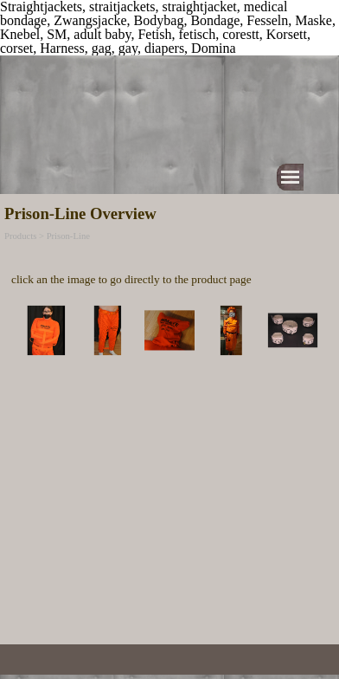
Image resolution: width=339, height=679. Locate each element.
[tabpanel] (169, 268)
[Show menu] (290, 177)
